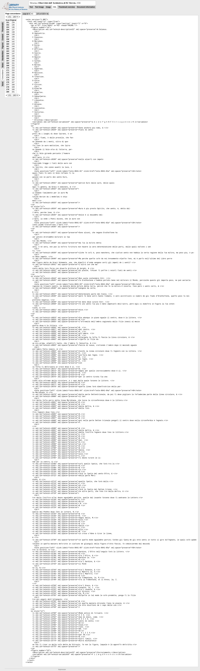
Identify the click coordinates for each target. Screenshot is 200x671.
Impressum (62, 669)
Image (48, 7)
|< (27, 14)
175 (7, 80)
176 (7, 82)
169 (7, 66)
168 (7, 63)
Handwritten (3, 55)
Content (3, 37)
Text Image (39, 7)
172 (7, 73)
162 (7, 49)
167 (7, 61)
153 (7, 27)
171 (7, 70)
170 (7, 68)
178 (7, 87)
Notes (3, 65)
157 (7, 37)
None (3, 84)
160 (7, 44)
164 (7, 54)
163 (7, 51)
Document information (86, 7)
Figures (3, 45)
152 (7, 25)
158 (7, 39)
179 (7, 89)
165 (7, 56)
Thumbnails (3, 27)
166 (7, 58)
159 (7, 42)
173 (7, 75)
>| (47, 14)
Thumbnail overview (67, 7)
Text (31, 7)
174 (7, 77)
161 (7, 46)
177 (7, 85)
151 (7, 22)
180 (7, 92)
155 (7, 32)
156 (7, 34)
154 (7, 30)
